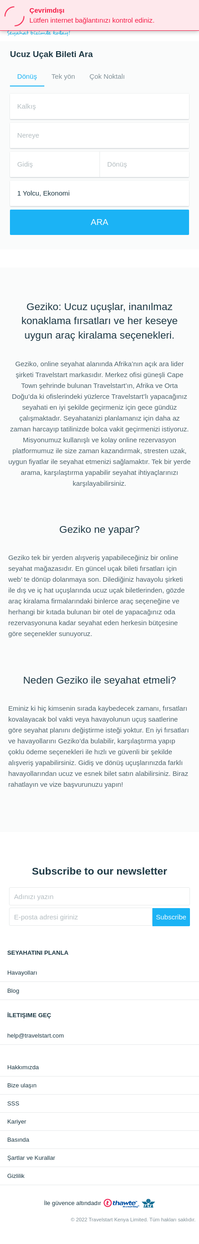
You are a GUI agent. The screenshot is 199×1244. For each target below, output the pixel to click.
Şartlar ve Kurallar (31, 1157)
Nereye (28, 135)
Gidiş (25, 164)
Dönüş (27, 76)
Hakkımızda (23, 1067)
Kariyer (16, 1121)
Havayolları (22, 972)
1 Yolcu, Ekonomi (43, 193)
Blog (13, 990)
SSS (13, 1103)
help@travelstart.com (35, 1035)
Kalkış (26, 106)
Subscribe (171, 917)
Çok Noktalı (107, 76)
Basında (18, 1139)
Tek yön (63, 76)
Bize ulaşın (22, 1085)
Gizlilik (15, 1175)
